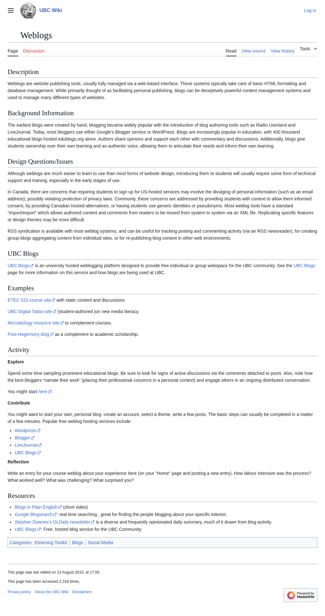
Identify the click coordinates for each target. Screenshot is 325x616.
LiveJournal (26, 445)
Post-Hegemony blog (28, 334)
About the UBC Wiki (51, 592)
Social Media (100, 542)
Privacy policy (19, 592)
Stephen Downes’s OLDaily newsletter (52, 522)
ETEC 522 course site (29, 300)
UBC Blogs (18, 265)
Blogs (77, 542)
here (42, 391)
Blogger (22, 437)
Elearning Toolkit (51, 542)
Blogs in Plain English (36, 507)
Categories (20, 542)
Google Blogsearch (33, 514)
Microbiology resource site (33, 322)
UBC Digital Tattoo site (30, 311)
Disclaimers (82, 592)
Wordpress (25, 430)
